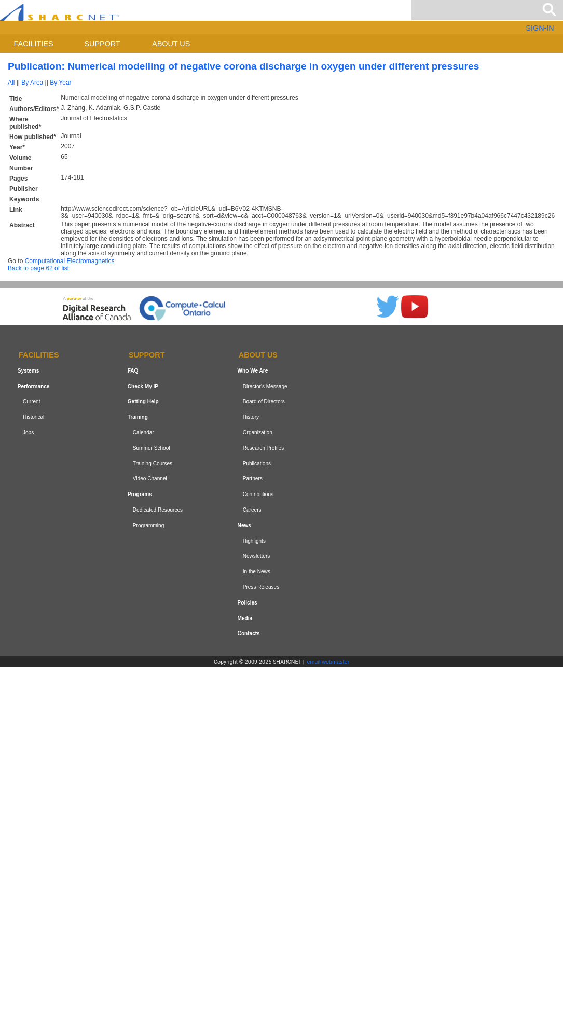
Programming (148, 525)
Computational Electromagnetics (70, 261)
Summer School (151, 448)
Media (245, 618)
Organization (257, 432)
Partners (253, 479)
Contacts (249, 633)
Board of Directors (264, 402)
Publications (257, 463)
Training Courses (152, 463)
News (244, 525)
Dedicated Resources (158, 510)
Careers (252, 510)
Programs (140, 494)
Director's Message (265, 386)
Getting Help (143, 402)
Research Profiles (263, 448)
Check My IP (143, 386)
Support (102, 43)
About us (171, 43)
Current (31, 402)
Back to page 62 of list (38, 268)
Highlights (254, 541)
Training (138, 417)
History (251, 417)
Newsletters (256, 556)
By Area (32, 82)
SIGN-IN (540, 28)
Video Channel (150, 479)
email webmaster (328, 661)
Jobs (28, 432)
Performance (34, 386)
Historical (33, 417)
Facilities (33, 43)
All (11, 82)
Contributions (258, 494)
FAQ (133, 371)
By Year (60, 82)
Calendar (143, 432)
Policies (247, 603)
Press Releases (261, 587)
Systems (28, 371)
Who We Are (253, 371)
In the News (256, 571)
